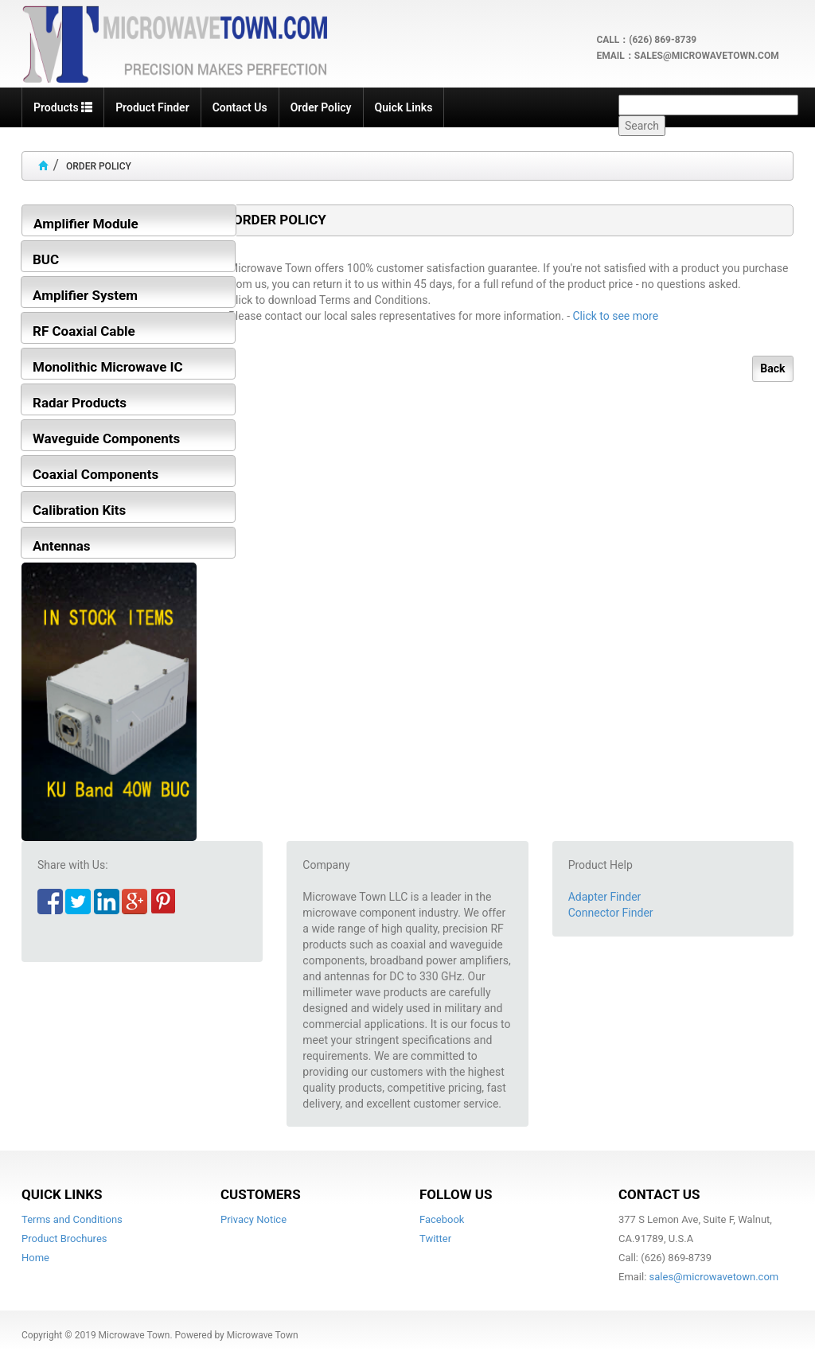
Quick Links (62, 1194)
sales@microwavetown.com (714, 1277)
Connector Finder (610, 912)
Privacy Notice (253, 1219)
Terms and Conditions (72, 1219)
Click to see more (616, 316)
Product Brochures (64, 1238)
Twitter (435, 1238)
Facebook (441, 1219)
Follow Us (455, 1194)
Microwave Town (134, 1335)
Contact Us (659, 1194)
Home (35, 1258)
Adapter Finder (604, 896)
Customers (260, 1194)
